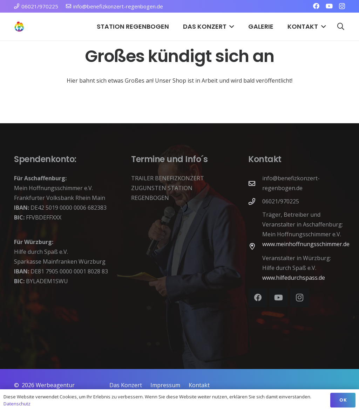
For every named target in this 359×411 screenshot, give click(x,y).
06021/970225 (280, 201)
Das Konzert (125, 385)
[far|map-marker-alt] (255, 246)
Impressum (165, 385)
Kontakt (199, 385)
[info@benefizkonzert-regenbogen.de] (255, 183)
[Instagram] (342, 6)
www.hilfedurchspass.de (293, 277)
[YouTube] (329, 6)
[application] (179, 275)
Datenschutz (17, 403)
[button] (230, 27)
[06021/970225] (255, 201)
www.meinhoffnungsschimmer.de (306, 244)
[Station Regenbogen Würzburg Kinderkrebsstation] (19, 26)
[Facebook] (316, 6)
